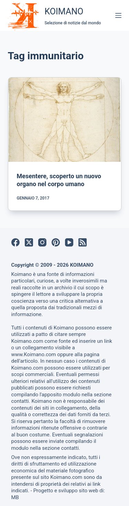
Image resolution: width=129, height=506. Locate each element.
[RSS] (82, 242)
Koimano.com (27, 341)
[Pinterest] (56, 242)
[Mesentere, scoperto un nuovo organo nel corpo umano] (64, 119)
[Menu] (118, 15)
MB (15, 497)
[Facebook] (15, 242)
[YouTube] (69, 242)
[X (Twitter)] (29, 242)
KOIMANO (64, 11)
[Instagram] (42, 242)
